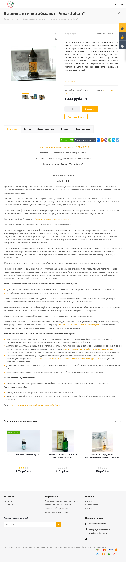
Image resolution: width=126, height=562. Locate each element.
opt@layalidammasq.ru (99, 533)
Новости (8, 501)
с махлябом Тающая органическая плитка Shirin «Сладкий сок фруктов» (66, 358)
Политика (8, 504)
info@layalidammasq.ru (99, 529)
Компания (9, 496)
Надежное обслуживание (57, 508)
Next (120, 421)
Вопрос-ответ (91, 504)
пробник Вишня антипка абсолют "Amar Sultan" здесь (36, 405)
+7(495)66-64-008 (97, 523)
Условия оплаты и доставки (58, 504)
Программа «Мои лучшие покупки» (61, 501)
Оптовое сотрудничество (56, 512)
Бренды (89, 508)
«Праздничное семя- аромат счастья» (51, 219)
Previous (116, 421)
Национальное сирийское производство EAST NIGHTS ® (63, 147)
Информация (52, 496)
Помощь (89, 496)
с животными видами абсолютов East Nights (78, 324)
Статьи (88, 501)
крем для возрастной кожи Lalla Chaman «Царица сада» (88, 349)
